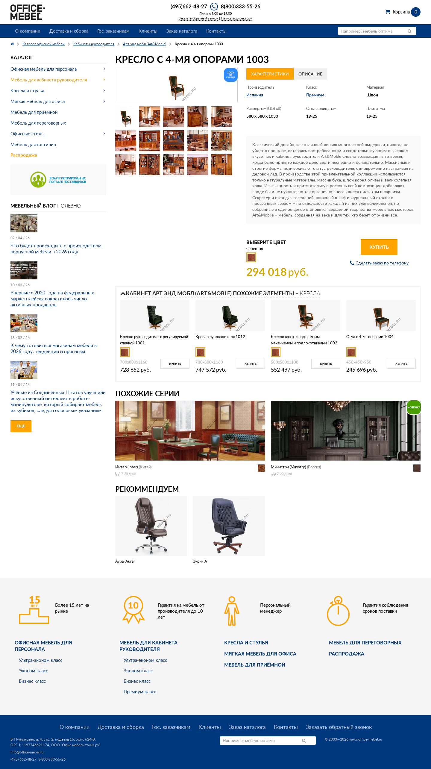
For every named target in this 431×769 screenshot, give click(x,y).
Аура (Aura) (124, 561)
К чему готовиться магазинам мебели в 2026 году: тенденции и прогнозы (53, 348)
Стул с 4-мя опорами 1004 (370, 336)
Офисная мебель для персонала (43, 69)
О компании (27, 31)
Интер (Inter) (126, 467)
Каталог (21, 57)
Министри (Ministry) (288, 467)
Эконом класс (33, 670)
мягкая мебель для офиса (260, 653)
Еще (21, 426)
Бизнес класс (32, 681)
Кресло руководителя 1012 (220, 336)
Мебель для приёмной (254, 664)
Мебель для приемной (34, 112)
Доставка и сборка (68, 31)
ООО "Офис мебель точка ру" (75, 744)
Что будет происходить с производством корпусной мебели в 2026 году (55, 248)
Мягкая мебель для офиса (37, 101)
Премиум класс (140, 691)
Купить (379, 246)
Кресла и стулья (27, 90)
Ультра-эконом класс (40, 660)
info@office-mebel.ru (27, 752)
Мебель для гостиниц (33, 144)
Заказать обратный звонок (198, 18)
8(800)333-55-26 (240, 6)
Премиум (315, 95)
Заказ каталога (181, 31)
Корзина (407, 12)
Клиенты (148, 31)
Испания (254, 95)
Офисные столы (27, 134)
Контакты (216, 31)
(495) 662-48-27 (23, 759)
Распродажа (23, 155)
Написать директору (236, 18)
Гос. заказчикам (113, 31)
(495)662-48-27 (189, 6)
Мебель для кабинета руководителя (48, 80)
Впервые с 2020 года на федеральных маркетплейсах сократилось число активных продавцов (52, 298)
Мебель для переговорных (38, 123)
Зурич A (200, 561)
